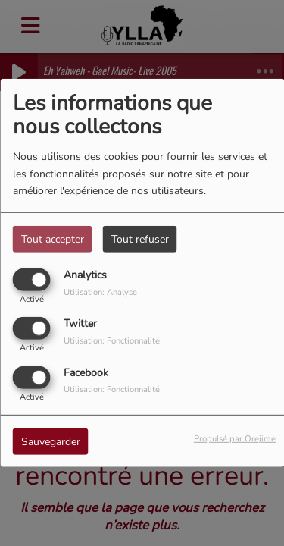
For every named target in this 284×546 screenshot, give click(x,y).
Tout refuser (140, 239)
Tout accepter (52, 239)
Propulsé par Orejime (235, 438)
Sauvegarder (50, 441)
